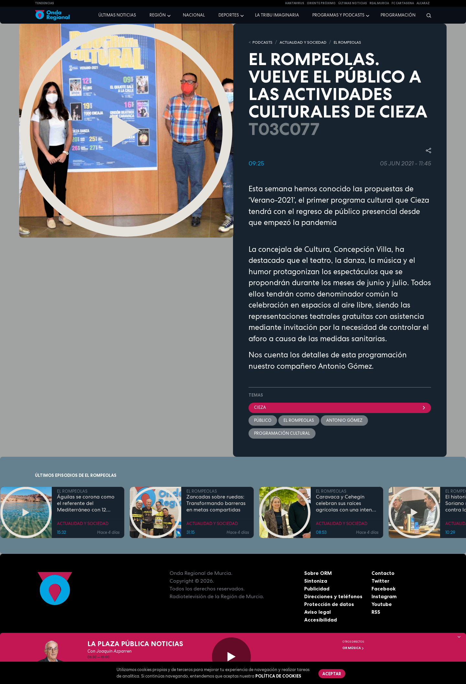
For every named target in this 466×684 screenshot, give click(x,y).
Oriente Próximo (321, 3)
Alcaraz (423, 3)
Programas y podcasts (338, 15)
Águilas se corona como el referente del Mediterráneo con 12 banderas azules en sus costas (86, 504)
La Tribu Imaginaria (277, 15)
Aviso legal (317, 612)
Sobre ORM (318, 573)
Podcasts (263, 42)
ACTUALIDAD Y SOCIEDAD (306, 42)
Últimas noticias (117, 15)
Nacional (194, 15)
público (263, 420)
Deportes (228, 15)
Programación (398, 15)
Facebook (384, 589)
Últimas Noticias (352, 3)
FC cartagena (403, 3)
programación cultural (282, 433)
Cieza (340, 407)
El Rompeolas (299, 420)
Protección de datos (329, 604)
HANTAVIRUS (294, 3)
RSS (376, 612)
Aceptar (332, 673)
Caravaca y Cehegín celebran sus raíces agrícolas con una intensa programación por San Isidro (346, 504)
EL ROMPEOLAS (354, 42)
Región (158, 15)
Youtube (382, 604)
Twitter (381, 581)
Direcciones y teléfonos (333, 597)
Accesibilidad (320, 620)
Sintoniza (315, 581)
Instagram (384, 597)
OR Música (353, 648)
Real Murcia (379, 3)
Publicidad (317, 589)
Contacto (383, 573)
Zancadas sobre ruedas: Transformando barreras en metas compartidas (216, 504)
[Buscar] (426, 15)
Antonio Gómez (345, 420)
